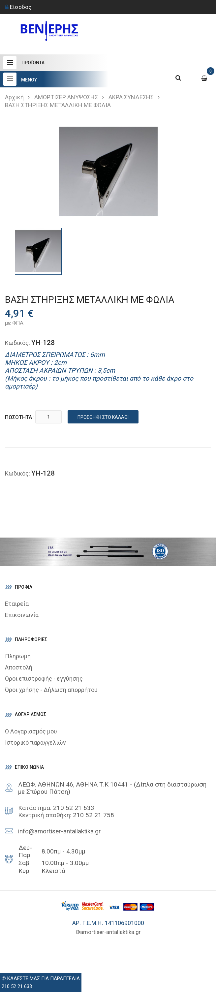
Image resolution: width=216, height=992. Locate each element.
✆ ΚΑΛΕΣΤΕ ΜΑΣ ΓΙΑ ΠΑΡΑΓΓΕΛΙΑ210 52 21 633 (41, 982)
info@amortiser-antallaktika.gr (59, 831)
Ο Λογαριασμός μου (31, 731)
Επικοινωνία (22, 614)
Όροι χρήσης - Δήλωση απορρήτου (51, 689)
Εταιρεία (17, 603)
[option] (38, 251)
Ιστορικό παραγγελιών (35, 742)
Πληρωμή (18, 656)
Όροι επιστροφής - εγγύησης (44, 678)
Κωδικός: (17, 342)
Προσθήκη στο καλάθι (103, 417)
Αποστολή (18, 667)
